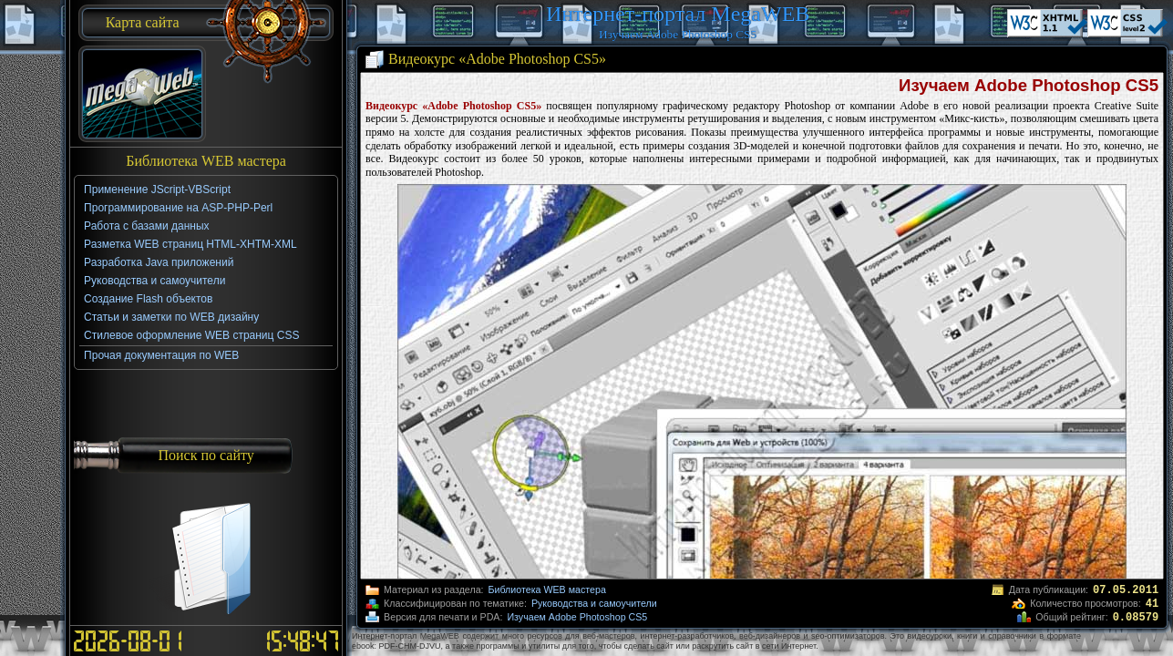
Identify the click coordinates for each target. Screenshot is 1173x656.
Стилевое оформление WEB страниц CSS (191, 335)
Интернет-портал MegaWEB (677, 14)
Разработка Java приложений (158, 262)
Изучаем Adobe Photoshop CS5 (577, 616)
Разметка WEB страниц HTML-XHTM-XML (190, 244)
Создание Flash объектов (148, 298)
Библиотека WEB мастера (547, 589)
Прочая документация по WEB (161, 355)
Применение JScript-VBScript (157, 189)
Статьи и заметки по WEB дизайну (171, 317)
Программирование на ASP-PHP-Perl (178, 207)
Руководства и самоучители (594, 603)
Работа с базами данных (146, 226)
